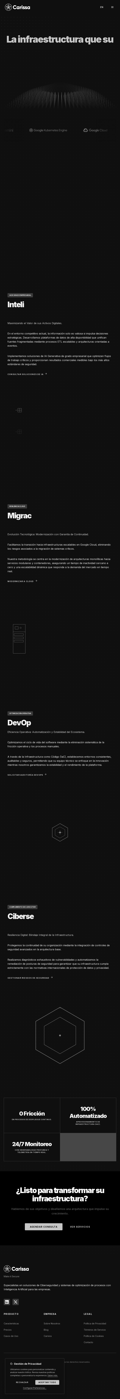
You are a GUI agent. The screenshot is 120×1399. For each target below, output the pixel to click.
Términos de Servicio (95, 1329)
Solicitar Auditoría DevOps (27, 774)
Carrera (48, 1336)
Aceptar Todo (47, 1383)
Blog (46, 1329)
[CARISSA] (16, 1268)
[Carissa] (17, 7)
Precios (8, 1329)
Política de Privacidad (95, 1323)
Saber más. (53, 1376)
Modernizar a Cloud (23, 581)
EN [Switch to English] (101, 7)
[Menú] (112, 7)
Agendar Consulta (44, 1226)
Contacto (88, 1342)
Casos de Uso (11, 1336)
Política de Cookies (94, 1336)
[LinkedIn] (7, 1302)
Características (11, 1323)
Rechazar (22, 1383)
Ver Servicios (80, 1226)
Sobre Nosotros (52, 1323)
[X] (15, 1302)
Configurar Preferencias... (34, 1388)
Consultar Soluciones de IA (27, 373)
